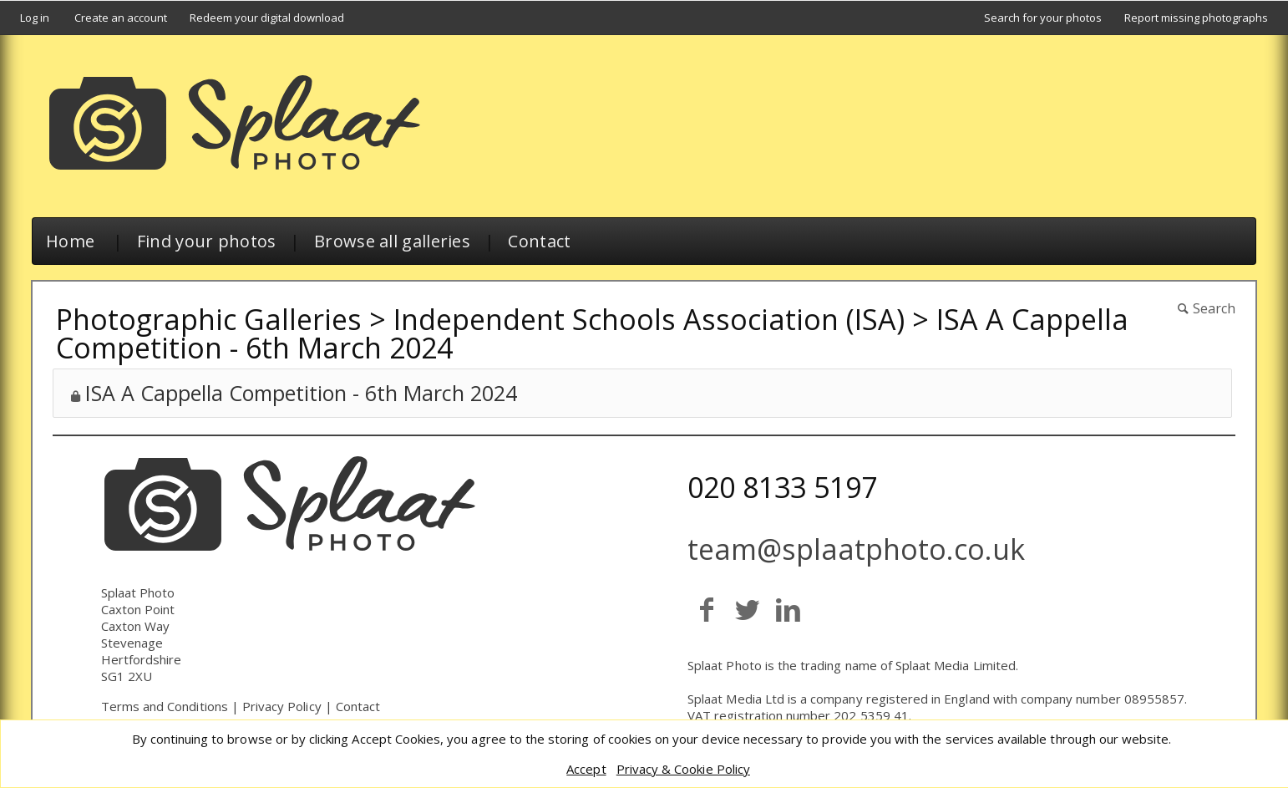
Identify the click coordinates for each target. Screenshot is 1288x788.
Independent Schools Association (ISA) (649, 319)
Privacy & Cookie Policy (683, 768)
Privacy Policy (282, 706)
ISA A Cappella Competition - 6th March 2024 (301, 393)
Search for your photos (1043, 17)
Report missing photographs (1196, 17)
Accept (586, 768)
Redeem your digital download (267, 17)
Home (70, 241)
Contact (539, 241)
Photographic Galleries (209, 319)
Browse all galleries (392, 241)
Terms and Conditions (164, 706)
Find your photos (206, 241)
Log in (34, 17)
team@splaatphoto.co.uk (856, 549)
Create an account (120, 17)
